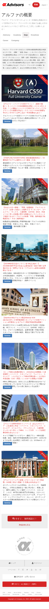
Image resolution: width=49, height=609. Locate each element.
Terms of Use (6, 594)
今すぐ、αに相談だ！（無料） (24, 584)
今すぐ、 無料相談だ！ (24, 518)
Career (5, 40)
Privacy (39, 592)
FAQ (32, 592)
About (9, 592)
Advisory (6, 35)
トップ (12, 563)
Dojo (26, 35)
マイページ (37, 563)
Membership (16, 594)
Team (23, 594)
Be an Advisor (17, 592)
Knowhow (35, 35)
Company (15, 40)
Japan (45, 5)
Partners (26, 592)
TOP (4, 592)
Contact (30, 594)
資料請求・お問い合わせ (24, 577)
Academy (17, 35)
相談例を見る (24, 525)
